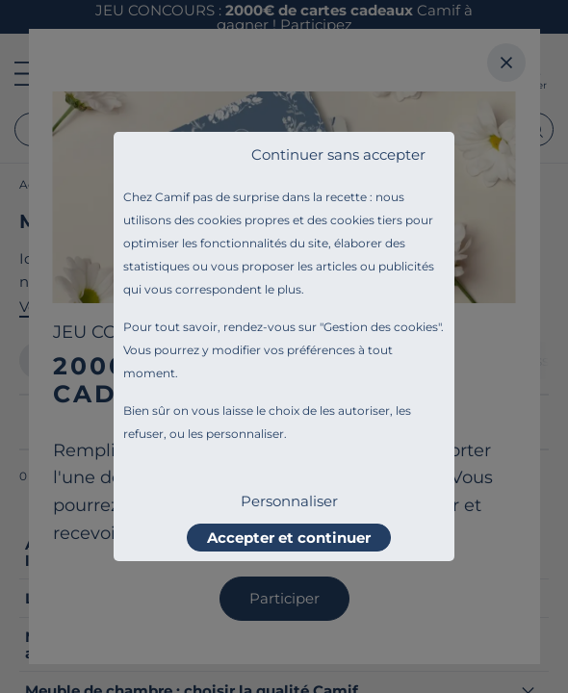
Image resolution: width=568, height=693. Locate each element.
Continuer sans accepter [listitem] (338, 154)
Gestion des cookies (380, 327)
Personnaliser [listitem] (289, 501)
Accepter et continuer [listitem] (289, 537)
